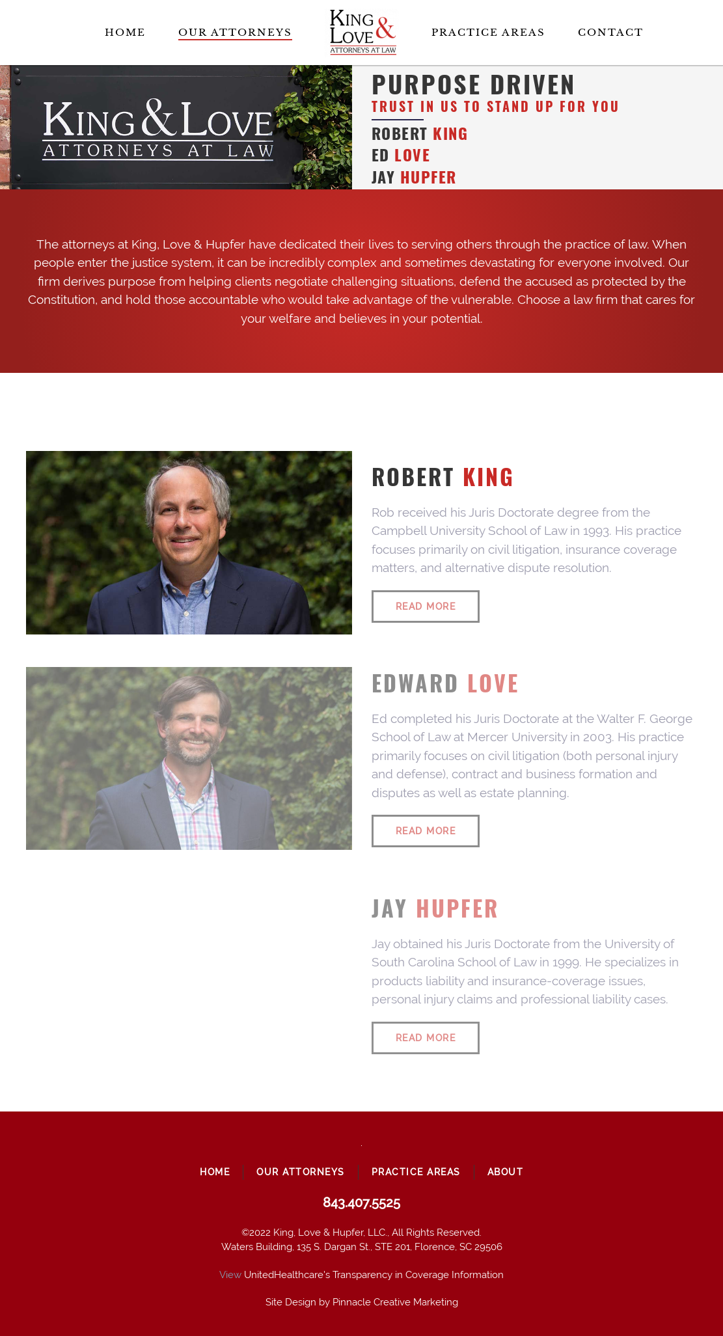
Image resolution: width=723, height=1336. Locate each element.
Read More (426, 606)
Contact (611, 32)
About (505, 1172)
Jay (414, 176)
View (230, 1275)
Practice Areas (488, 32)
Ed (401, 154)
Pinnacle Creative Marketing (395, 1302)
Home (125, 32)
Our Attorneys (235, 32)
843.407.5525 (361, 1202)
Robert (420, 133)
